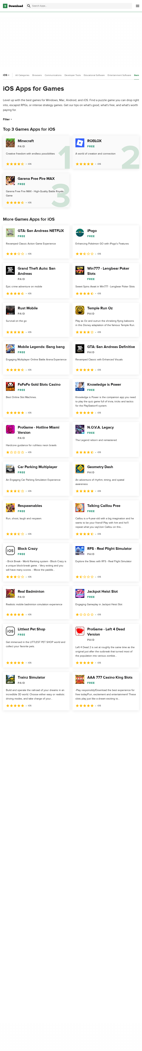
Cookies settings (108, 959)
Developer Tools (73, 75)
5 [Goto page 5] (45, 718)
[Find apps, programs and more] (79, 6)
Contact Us (58, 942)
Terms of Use (106, 936)
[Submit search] (29, 6)
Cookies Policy (107, 942)
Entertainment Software (119, 75)
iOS (6, 75)
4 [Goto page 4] (35, 718)
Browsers (37, 75)
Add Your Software (62, 936)
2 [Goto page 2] (16, 718)
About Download (61, 930)
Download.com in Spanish (66, 949)
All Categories (22, 75)
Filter (8, 119)
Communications (53, 75)
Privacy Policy (107, 930)
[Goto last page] (132, 718)
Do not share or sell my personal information (112, 951)
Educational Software (94, 75)
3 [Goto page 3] (26, 718)
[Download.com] (13, 6)
